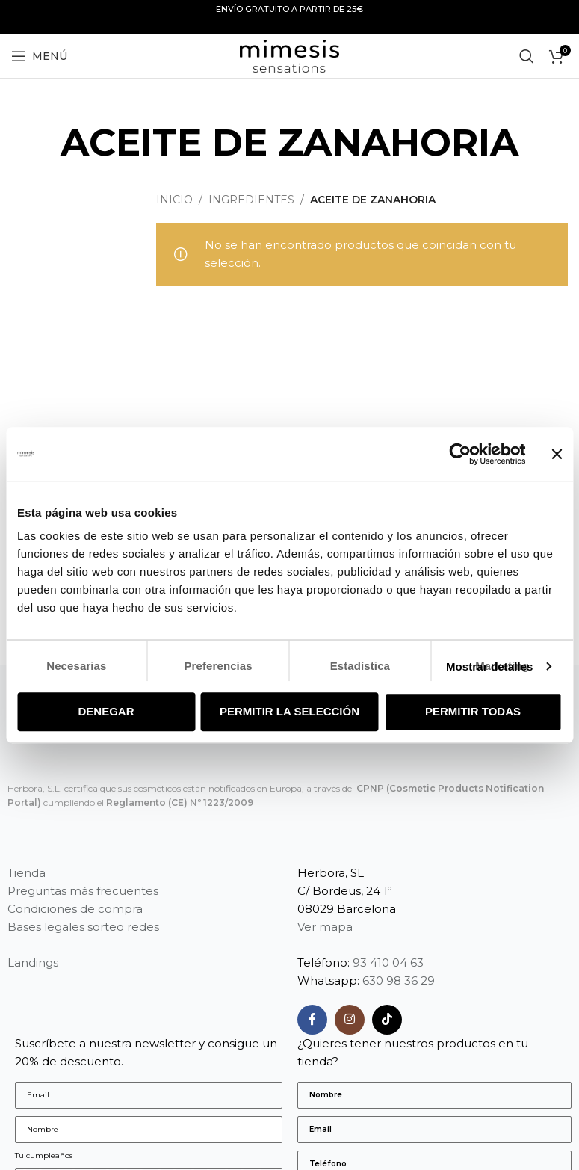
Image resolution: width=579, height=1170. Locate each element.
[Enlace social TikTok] (387, 1020)
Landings (32, 962)
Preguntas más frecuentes (82, 891)
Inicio (174, 199)
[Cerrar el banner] (556, 453)
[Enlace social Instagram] (350, 1020)
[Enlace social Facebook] (312, 1020)
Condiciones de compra (75, 909)
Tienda (26, 873)
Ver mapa (325, 927)
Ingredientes (251, 199)
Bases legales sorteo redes (83, 927)
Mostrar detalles (489, 666)
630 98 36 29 (398, 980)
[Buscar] (527, 56)
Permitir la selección (289, 711)
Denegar (106, 711)
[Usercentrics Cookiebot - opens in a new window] (459, 454)
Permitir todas (473, 711)
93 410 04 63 (388, 962)
